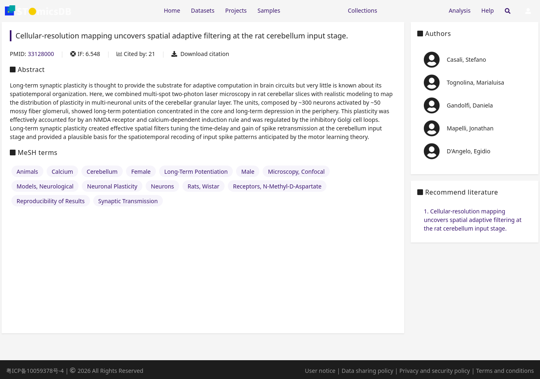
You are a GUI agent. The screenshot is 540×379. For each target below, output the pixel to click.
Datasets (202, 10)
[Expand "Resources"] (314, 10)
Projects (236, 10)
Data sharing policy (367, 371)
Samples (269, 10)
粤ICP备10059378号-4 (35, 371)
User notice (320, 371)
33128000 (41, 54)
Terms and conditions (505, 371)
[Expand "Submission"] (413, 10)
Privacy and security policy (434, 371)
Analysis (459, 10)
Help (488, 10)
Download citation (200, 54)
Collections (362, 10)
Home (172, 10)
